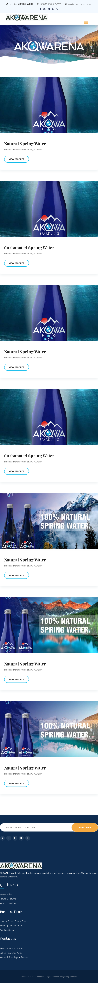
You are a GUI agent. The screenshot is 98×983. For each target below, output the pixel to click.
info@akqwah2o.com (50, 4)
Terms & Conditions (8, 903)
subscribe (85, 827)
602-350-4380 (25, 4)
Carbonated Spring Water (29, 247)
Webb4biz (73, 976)
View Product (16, 159)
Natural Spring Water (25, 143)
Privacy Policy (6, 894)
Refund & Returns (8, 898)
